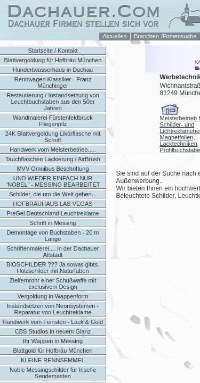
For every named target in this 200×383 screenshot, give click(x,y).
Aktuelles (114, 36)
